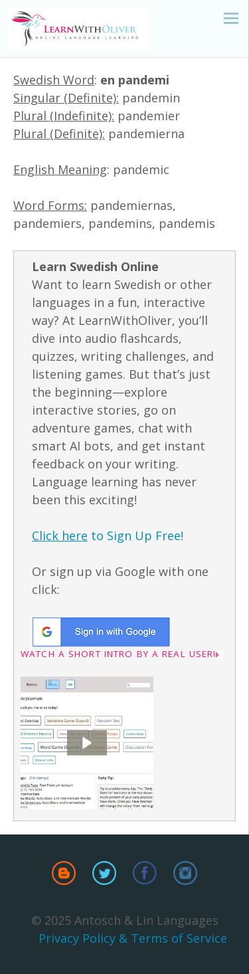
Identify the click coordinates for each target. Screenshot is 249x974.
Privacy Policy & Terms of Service (133, 938)
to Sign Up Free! (107, 535)
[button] (87, 742)
